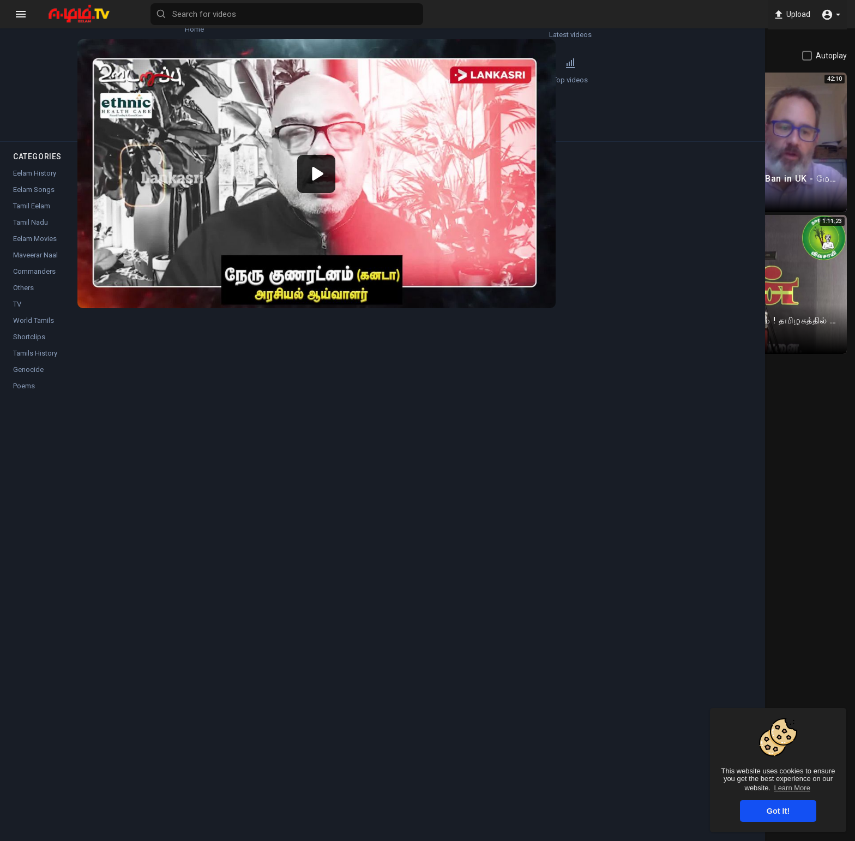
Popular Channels (38, 126)
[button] (830, 14)
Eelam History (34, 184)
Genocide (28, 380)
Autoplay (831, 55)
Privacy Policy (639, 834)
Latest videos (103, 25)
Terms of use (585, 834)
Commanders (34, 282)
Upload (789, 14)
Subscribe (565, 395)
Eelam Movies (35, 249)
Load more (736, 334)
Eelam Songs (34, 200)
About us (686, 834)
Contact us (729, 834)
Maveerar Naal (35, 266)
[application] (379, 147)
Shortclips (29, 348)
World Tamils (33, 331)
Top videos (103, 75)
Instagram (357, 536)
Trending (38, 75)
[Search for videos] (428, 14)
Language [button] (778, 834)
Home (38, 25)
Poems (24, 397)
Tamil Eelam (223, 480)
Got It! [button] (778, 811)
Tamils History (35, 364)
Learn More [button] (792, 788)
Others (23, 299)
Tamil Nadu (30, 233)
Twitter (404, 536)
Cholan (208, 389)
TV (17, 315)
